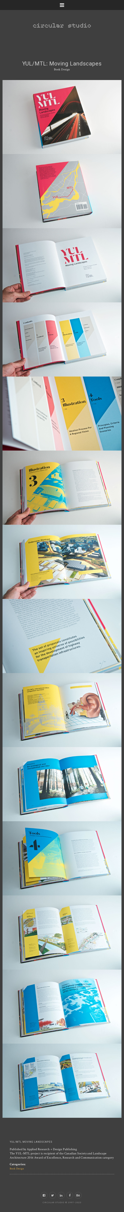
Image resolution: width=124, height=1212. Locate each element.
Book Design (62, 69)
